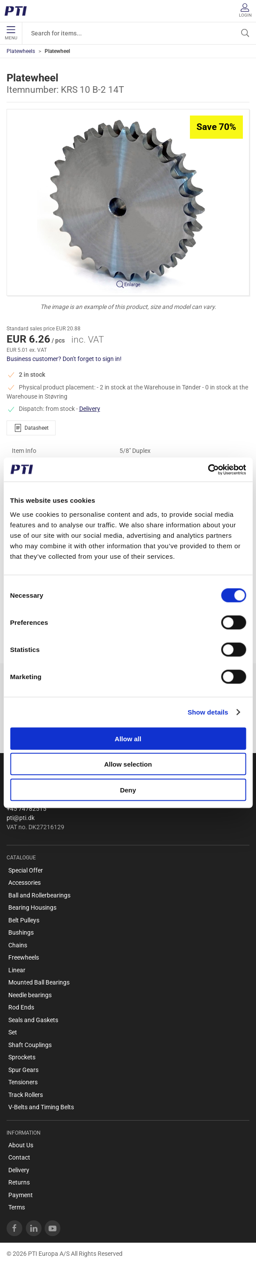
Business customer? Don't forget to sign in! (64, 358)
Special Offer (25, 870)
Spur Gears (23, 1069)
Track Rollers (25, 1094)
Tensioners (23, 1082)
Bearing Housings (32, 907)
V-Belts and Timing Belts (41, 1107)
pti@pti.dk (21, 817)
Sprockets (21, 1057)
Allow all (128, 738)
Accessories (24, 882)
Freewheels (23, 957)
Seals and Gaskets (33, 1019)
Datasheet (31, 428)
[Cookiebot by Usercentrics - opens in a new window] (207, 469)
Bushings (21, 932)
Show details (208, 712)
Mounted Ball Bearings (39, 982)
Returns (19, 1182)
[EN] (18, 11)
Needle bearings (30, 995)
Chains (17, 945)
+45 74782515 (26, 808)
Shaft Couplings (30, 1044)
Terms (16, 1207)
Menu (11, 33)
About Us (20, 1145)
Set (12, 1032)
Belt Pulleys (23, 920)
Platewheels (21, 51)
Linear (16, 970)
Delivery (89, 408)
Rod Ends (21, 1007)
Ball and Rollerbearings (39, 895)
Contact (19, 1157)
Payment (20, 1194)
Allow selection (128, 764)
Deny (128, 789)
